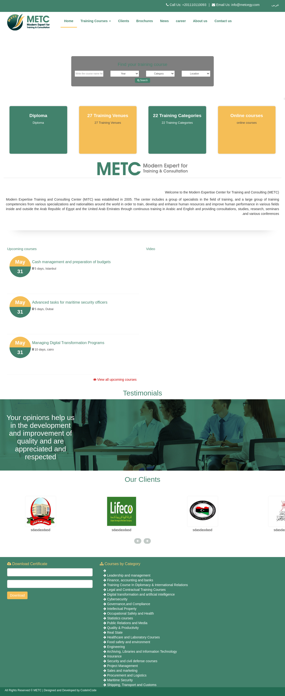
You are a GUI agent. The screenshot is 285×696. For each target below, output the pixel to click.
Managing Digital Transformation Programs (68, 343)
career (181, 21)
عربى (275, 5)
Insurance (114, 656)
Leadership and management (128, 575)
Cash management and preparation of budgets (71, 262)
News (164, 21)
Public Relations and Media (127, 623)
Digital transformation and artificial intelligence (141, 594)
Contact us (223, 21)
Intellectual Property (122, 609)
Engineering (116, 647)
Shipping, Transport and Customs (132, 685)
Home (68, 21)
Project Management (122, 666)
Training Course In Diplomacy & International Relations (147, 585)
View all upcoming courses (115, 379)
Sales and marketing (122, 670)
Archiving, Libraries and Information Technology (142, 651)
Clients (123, 21)
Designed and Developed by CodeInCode (70, 690)
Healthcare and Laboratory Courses (133, 637)
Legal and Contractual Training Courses (136, 590)
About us (200, 21)
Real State (115, 632)
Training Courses (96, 21)
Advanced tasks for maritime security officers (69, 302)
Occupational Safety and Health (130, 613)
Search (142, 80)
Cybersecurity (117, 599)
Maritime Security (120, 680)
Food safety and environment (128, 642)
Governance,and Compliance (128, 604)
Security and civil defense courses (132, 661)
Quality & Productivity (123, 628)
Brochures (144, 21)
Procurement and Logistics (127, 675)
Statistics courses (120, 618)
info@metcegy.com (245, 5)
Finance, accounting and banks (130, 580)
